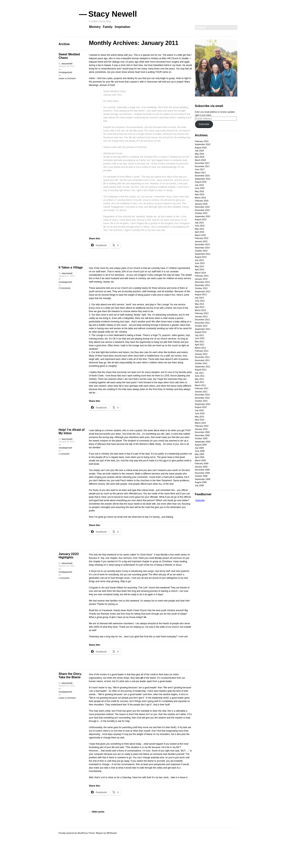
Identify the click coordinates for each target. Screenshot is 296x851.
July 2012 (199, 335)
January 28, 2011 (67, 66)
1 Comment (64, 454)
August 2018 (201, 147)
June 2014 (200, 263)
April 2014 (199, 269)
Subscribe (204, 124)
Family (108, 26)
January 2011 (201, 391)
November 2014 (202, 248)
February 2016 (202, 200)
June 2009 (200, 451)
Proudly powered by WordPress (73, 833)
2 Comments (64, 288)
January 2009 (201, 467)
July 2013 (199, 298)
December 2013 (202, 282)
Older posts (96, 811)
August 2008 (201, 482)
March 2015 (200, 235)
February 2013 (202, 313)
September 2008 (202, 479)
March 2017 (200, 172)
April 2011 (199, 382)
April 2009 (199, 457)
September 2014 (202, 254)
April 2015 (199, 232)
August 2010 (201, 407)
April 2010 (199, 419)
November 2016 (202, 175)
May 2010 (199, 416)
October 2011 (201, 363)
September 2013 (202, 291)
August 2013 (201, 294)
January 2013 (201, 316)
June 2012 (200, 338)
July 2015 (199, 222)
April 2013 (199, 307)
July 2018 (199, 150)
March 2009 (200, 460)
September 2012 (202, 329)
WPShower (111, 833)
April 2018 (199, 157)
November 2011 (202, 360)
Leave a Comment (67, 78)
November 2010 (202, 398)
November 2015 (202, 210)
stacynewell (67, 63)
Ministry (95, 26)
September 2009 (202, 441)
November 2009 (202, 435)
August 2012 (201, 332)
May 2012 (199, 341)
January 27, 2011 (67, 276)
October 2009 (201, 438)
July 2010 (199, 410)
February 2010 (202, 426)
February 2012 (202, 351)
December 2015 (202, 207)
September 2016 (202, 179)
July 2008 (199, 485)
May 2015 (199, 229)
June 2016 (200, 188)
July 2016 (199, 185)
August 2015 (201, 219)
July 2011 (199, 373)
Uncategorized (65, 72)
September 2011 (202, 366)
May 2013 (199, 304)
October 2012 (201, 326)
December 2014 (202, 244)
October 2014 (201, 251)
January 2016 (201, 204)
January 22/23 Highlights (69, 555)
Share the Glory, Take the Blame (70, 675)
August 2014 (201, 257)
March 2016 (200, 197)
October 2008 (201, 476)
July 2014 (199, 260)
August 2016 (201, 182)
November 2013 (202, 285)
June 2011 (200, 376)
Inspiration (122, 26)
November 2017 (202, 166)
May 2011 (199, 379)
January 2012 (201, 354)
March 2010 (200, 423)
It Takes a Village (71, 267)
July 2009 (199, 448)
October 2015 (201, 213)
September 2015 (202, 216)
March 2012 (200, 348)
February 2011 (202, 388)
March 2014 (200, 273)
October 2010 (201, 401)
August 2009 (201, 445)
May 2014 (199, 266)
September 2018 (202, 144)
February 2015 (202, 238)
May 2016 (199, 191)
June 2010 (200, 413)
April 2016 (199, 194)
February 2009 (202, 463)
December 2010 (202, 394)
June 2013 (200, 301)
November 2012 (202, 323)
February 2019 (202, 141)
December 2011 (202, 357)
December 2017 (202, 163)
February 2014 (202, 276)
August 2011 (201, 369)
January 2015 (201, 241)
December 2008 (202, 470)
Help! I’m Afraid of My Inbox (72, 431)
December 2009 (202, 432)
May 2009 (199, 454)
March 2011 (200, 385)
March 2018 (200, 160)
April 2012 (199, 344)
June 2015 (200, 226)
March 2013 (200, 310)
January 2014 (201, 279)
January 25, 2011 (67, 566)
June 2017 (200, 169)
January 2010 (201, 429)
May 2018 (199, 154)
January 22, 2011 (67, 686)
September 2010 (202, 404)
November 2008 (202, 473)
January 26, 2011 (67, 441)
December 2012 (202, 319)
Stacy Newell (113, 13)
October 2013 (201, 288)
